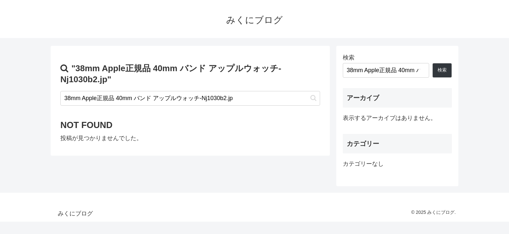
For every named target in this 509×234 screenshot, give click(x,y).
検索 (348, 57)
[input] (190, 98)
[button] (313, 98)
